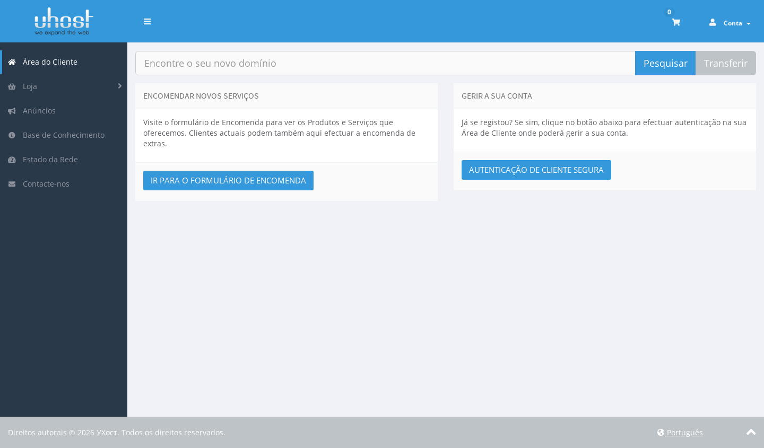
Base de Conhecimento (56, 135)
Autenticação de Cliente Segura (536, 169)
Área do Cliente (42, 62)
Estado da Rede (42, 159)
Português (680, 432)
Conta (737, 23)
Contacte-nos (38, 184)
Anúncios (31, 111)
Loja (22, 86)
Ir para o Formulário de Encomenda (228, 180)
